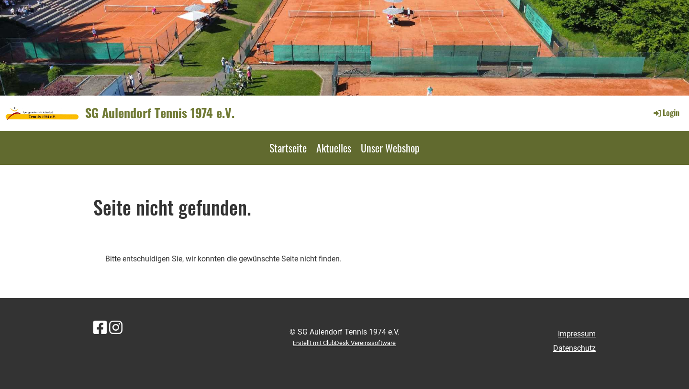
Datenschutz (574, 348)
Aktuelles (333, 147)
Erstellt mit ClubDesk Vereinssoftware (344, 342)
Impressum (577, 333)
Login (665, 113)
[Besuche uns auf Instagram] (115, 328)
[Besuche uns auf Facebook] (100, 328)
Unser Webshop (390, 147)
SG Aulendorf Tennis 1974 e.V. (159, 112)
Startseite (288, 147)
